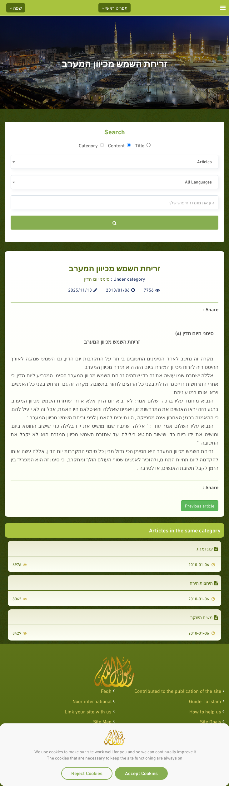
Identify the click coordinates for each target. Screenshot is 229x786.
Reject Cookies (86, 772)
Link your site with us (88, 711)
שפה (15, 7)
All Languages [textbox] (198, 181)
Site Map (102, 721)
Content (119, 145)
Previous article (199, 505)
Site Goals (210, 721)
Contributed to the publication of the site (177, 690)
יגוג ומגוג (207, 548)
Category (91, 145)
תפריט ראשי (114, 7)
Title (143, 145)
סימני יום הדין (97, 278)
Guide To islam (205, 700)
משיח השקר (204, 617)
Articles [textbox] (204, 161)
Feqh (106, 690)
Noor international (92, 700)
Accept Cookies (141, 772)
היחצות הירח (204, 582)
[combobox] (114, 162)
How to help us (205, 711)
